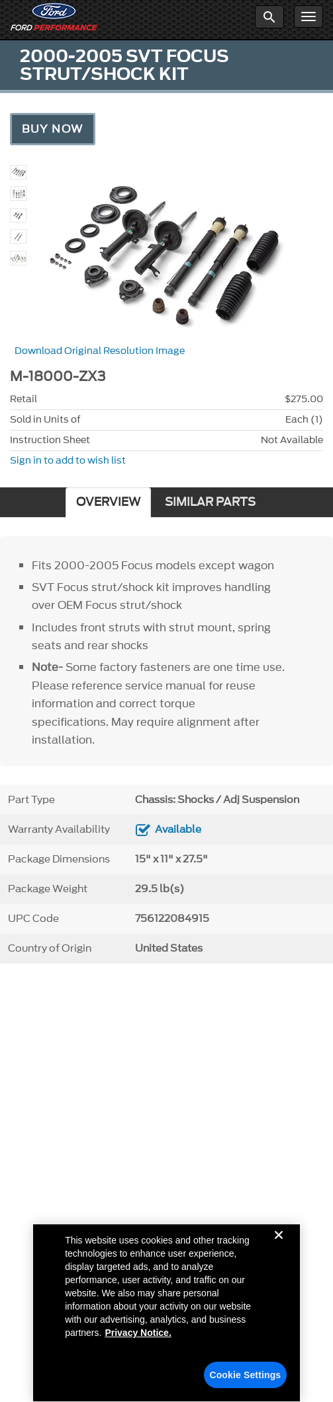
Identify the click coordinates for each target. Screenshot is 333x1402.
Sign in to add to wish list (68, 461)
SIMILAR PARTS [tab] (210, 502)
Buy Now (52, 129)
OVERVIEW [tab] (108, 502)
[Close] (278, 1249)
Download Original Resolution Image (100, 351)
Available (178, 829)
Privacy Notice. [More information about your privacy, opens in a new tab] (138, 1336)
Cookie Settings (245, 1379)
